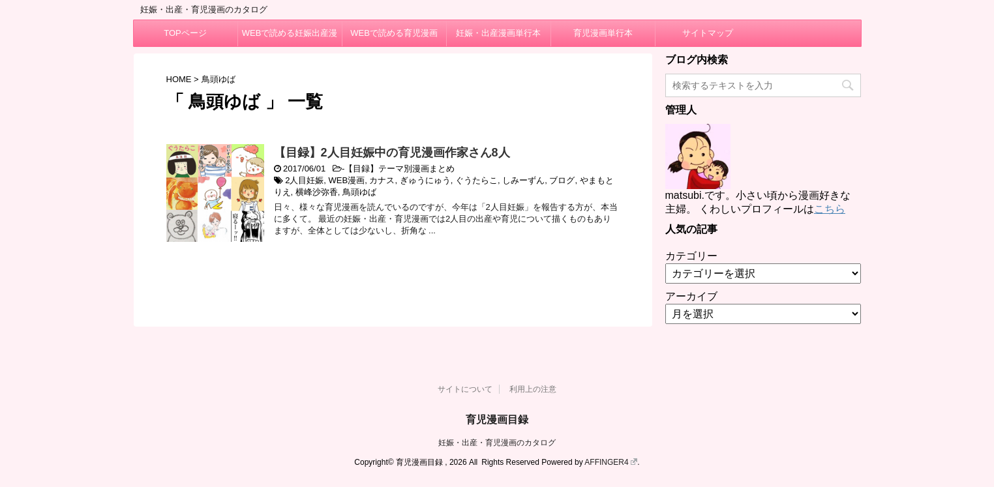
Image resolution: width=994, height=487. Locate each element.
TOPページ (185, 33)
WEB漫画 (347, 180)
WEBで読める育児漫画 (394, 33)
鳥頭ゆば (359, 192)
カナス (382, 180)
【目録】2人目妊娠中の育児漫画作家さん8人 (392, 152)
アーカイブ (691, 296)
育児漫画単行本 (603, 33)
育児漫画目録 (497, 419)
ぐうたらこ (476, 180)
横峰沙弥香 (316, 192)
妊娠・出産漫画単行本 (498, 33)
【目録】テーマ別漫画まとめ (399, 168)
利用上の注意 (532, 389)
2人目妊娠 (304, 180)
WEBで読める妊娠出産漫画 (290, 37)
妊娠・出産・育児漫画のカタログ (497, 442)
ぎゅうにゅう (425, 180)
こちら (829, 208)
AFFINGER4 (610, 462)
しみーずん (523, 180)
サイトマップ (707, 33)
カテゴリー (691, 255)
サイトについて (465, 389)
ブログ (562, 180)
